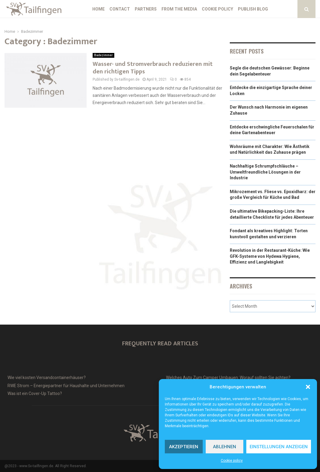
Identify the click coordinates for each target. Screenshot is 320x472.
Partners (146, 9)
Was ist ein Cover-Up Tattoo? (35, 393)
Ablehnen (224, 446)
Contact (119, 9)
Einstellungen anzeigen (279, 446)
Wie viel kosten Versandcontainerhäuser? (47, 377)
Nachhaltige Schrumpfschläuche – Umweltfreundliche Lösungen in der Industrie (265, 172)
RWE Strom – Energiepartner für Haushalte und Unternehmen (66, 385)
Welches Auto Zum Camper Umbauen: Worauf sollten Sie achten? (228, 377)
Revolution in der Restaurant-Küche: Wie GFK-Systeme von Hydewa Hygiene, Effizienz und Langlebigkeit (270, 256)
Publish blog (253, 9)
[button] (308, 387)
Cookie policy (232, 460)
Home (98, 9)
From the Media (179, 9)
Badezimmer (103, 55)
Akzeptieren (183, 446)
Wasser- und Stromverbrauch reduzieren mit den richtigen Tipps (153, 68)
